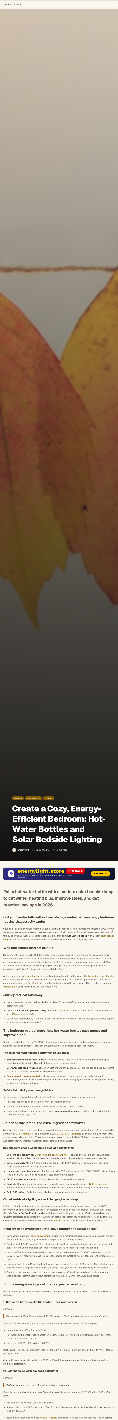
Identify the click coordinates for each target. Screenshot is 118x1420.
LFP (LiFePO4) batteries (68, 1133)
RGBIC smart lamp (97, 1184)
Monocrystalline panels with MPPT (52, 1154)
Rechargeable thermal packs (99, 976)
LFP (9, 1114)
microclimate (10, 986)
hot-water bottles (30, 976)
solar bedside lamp (67, 1010)
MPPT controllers (24, 1133)
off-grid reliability (48, 1417)
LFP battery (16, 1014)
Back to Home (13, 4)
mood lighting (59, 1220)
